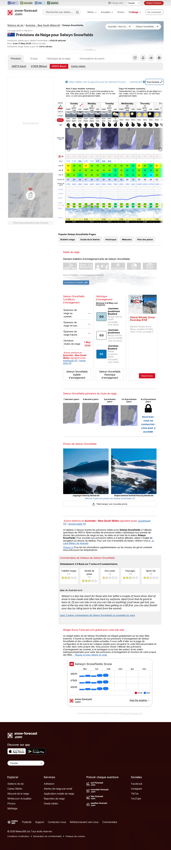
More (60, 139)
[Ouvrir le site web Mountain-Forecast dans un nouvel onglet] (26, 3)
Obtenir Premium (153, 3)
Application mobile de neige (59, 793)
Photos (120, 12)
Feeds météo (51, 803)
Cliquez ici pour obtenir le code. (91, 654)
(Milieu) (39, 66)
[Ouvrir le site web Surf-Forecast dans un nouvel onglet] (12, 3)
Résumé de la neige (18, 793)
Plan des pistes (145, 239)
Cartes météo (78, 66)
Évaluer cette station (71, 620)
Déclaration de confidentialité (47, 836)
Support (39, 822)
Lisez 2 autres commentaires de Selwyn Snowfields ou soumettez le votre (97, 615)
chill (61, 175)
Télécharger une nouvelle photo (109, 504)
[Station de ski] (147, 26)
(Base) (59, 66)
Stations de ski (15, 25)
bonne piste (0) (77, 523)
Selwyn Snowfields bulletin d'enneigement (77, 374)
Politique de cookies (75, 836)
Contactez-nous (57, 822)
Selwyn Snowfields (72, 25)
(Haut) (19, 66)
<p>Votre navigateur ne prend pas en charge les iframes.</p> (110, 684)
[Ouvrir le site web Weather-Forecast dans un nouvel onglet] (53, 3)
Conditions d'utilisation (18, 836)
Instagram (136, 788)
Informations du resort (92, 58)
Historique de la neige (58, 58)
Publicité (26, 822)
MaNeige (12, 808)
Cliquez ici (68, 547)
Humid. (60, 179)
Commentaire (109, 822)
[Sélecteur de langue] (133, 3)
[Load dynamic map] (30, 195)
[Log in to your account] (154, 12)
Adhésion (49, 783)
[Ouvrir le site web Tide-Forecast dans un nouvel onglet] (39, 3)
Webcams (127, 239)
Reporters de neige (54, 798)
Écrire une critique (95, 620)
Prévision (16, 58)
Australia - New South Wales (43, 25)
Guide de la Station (90, 239)
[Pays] (119, 26)
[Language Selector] (25, 763)
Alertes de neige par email (58, 788)
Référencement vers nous (84, 822)
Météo (92, 12)
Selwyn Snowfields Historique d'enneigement (109, 374)
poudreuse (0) (70, 360)
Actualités (107, 12)
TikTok (134, 793)
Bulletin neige (67, 239)
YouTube (136, 798)
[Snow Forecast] (22, 12)
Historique (110, 239)
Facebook (136, 783)
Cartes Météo (14, 788)
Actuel (33, 58)
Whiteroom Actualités (19, 798)
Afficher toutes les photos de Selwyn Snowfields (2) (110, 498)
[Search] (77, 12)
